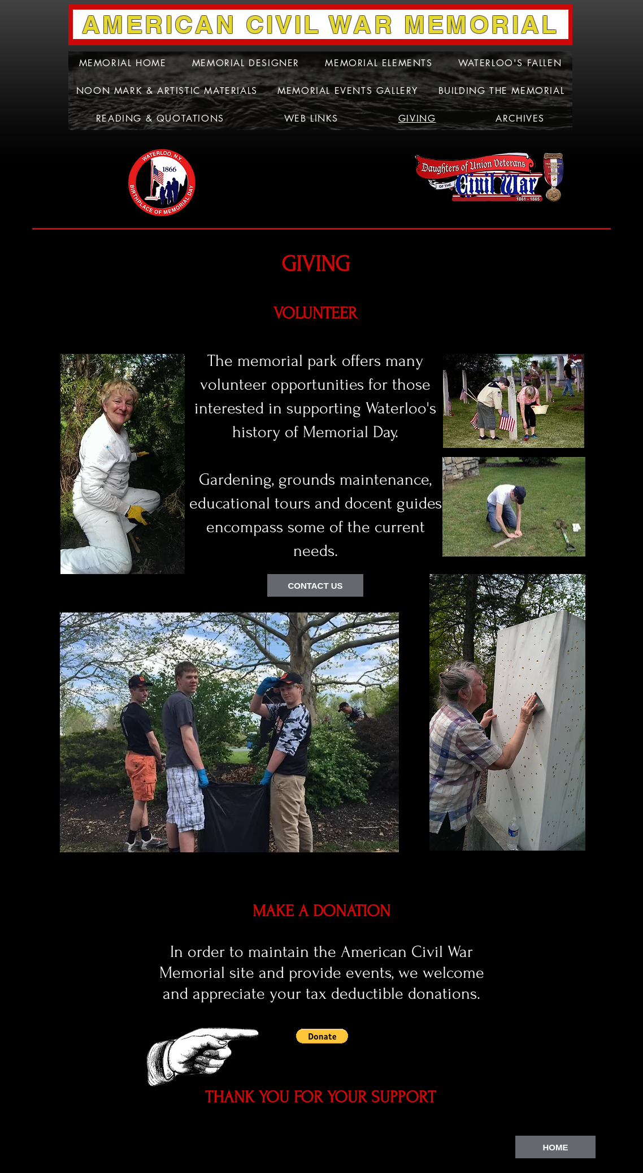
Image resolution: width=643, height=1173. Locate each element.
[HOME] (555, 1147)
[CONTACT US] (315, 585)
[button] (322, 1036)
